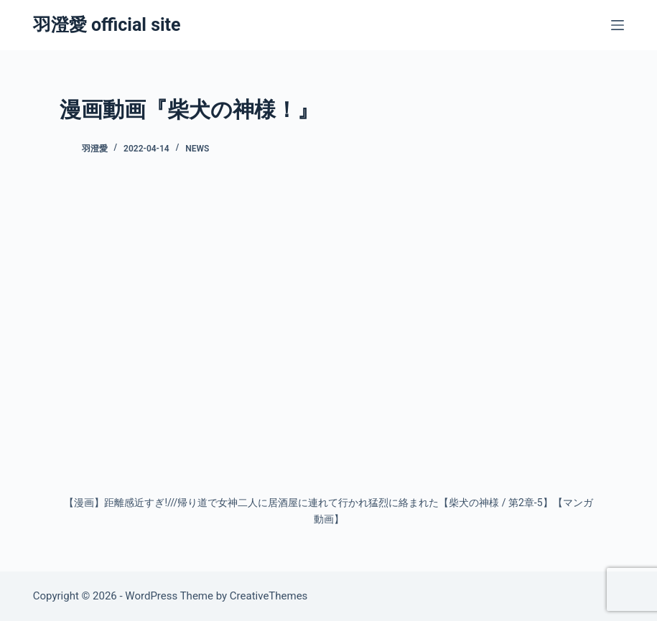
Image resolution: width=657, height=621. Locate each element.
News (197, 149)
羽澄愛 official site (107, 24)
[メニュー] (617, 25)
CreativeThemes (269, 595)
